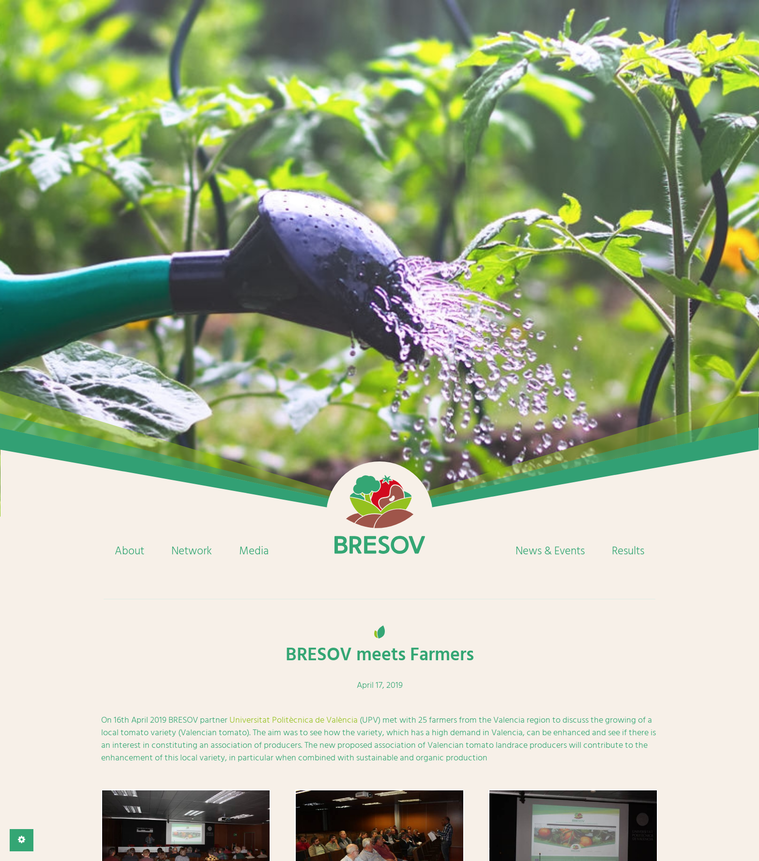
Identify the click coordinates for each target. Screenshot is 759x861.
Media (254, 551)
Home (379, 514)
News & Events (550, 551)
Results (628, 551)
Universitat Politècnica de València (293, 720)
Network (191, 551)
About (129, 551)
